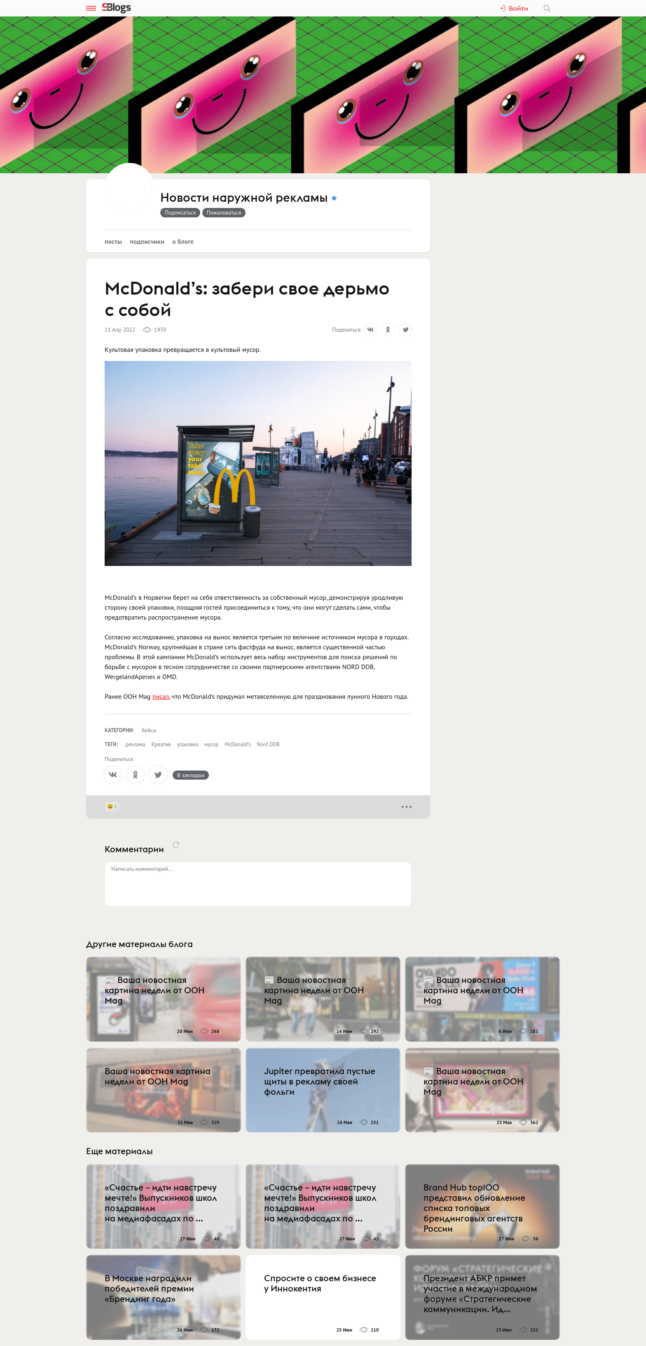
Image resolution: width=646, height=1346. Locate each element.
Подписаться (180, 212)
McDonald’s (237, 744)
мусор (211, 744)
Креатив (161, 744)
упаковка (188, 744)
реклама (135, 744)
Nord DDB (268, 744)
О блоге (183, 241)
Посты (113, 241)
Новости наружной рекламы (244, 198)
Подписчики (147, 241)
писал (160, 696)
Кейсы (149, 730)
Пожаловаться (224, 212)
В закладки (190, 775)
